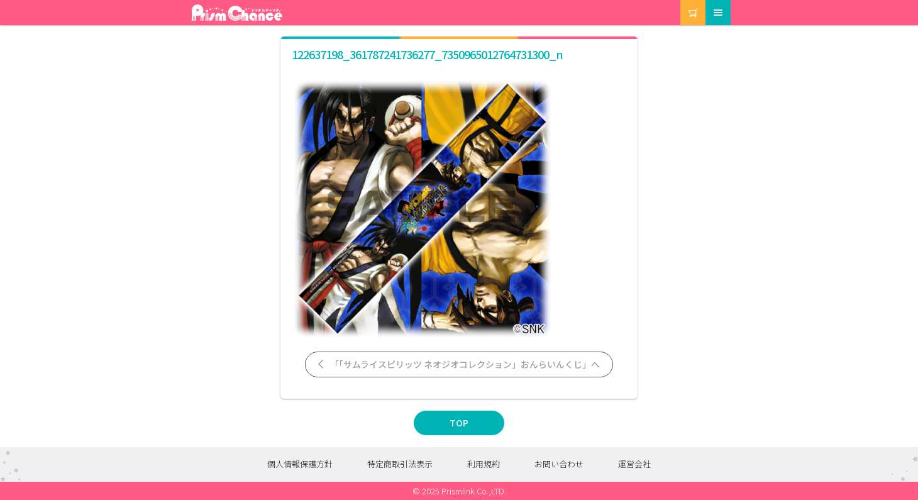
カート (681, 0)
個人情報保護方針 (300, 464)
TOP (459, 422)
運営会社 (634, 464)
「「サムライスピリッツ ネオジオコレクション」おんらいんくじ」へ (458, 364)
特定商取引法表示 (400, 464)
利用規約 (483, 464)
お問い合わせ (558, 464)
